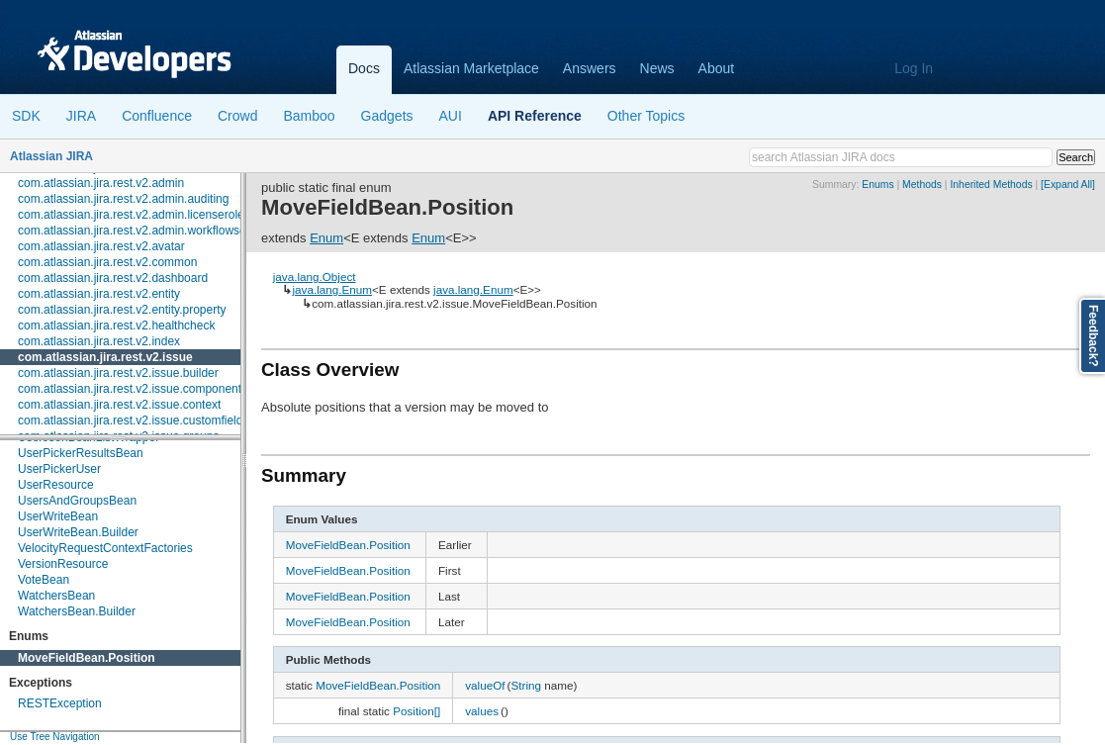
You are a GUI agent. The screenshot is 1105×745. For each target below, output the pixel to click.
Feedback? (1093, 336)
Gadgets (387, 116)
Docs (364, 68)
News (657, 68)
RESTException (60, 703)
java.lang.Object (314, 276)
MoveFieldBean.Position (86, 658)
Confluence (157, 116)
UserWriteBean (58, 516)
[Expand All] (1068, 184)
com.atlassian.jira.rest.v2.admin (101, 183)
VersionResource (63, 564)
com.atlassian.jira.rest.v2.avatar (101, 246)
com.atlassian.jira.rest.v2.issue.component (129, 389)
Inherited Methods (991, 184)
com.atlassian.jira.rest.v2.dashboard (113, 278)
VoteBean (43, 580)
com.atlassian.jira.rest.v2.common (107, 262)
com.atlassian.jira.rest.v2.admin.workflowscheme (146, 230)
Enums (877, 184)
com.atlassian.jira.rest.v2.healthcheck (116, 325)
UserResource (56, 485)
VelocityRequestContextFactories (105, 548)
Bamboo (308, 116)
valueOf (485, 685)
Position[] (416, 710)
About (716, 68)
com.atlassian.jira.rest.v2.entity (99, 294)
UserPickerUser (59, 469)
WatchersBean (56, 596)
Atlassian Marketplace (471, 68)
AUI (450, 116)
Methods (922, 184)
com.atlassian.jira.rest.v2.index (99, 341)
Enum (326, 238)
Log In (913, 68)
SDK (26, 116)
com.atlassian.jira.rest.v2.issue (105, 357)
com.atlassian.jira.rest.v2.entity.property (122, 310)
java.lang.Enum (332, 289)
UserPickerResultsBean (80, 453)
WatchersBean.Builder (77, 611)
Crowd (237, 116)
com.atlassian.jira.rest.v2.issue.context (119, 405)
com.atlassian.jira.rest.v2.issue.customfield (130, 420)
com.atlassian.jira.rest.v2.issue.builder (118, 373)
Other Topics (646, 116)
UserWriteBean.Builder (78, 532)
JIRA (81, 116)
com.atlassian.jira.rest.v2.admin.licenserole (131, 215)
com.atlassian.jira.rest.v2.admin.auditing (123, 199)
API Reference (535, 116)
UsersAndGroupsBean (77, 501)
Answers (589, 68)
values (482, 710)
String (525, 685)
